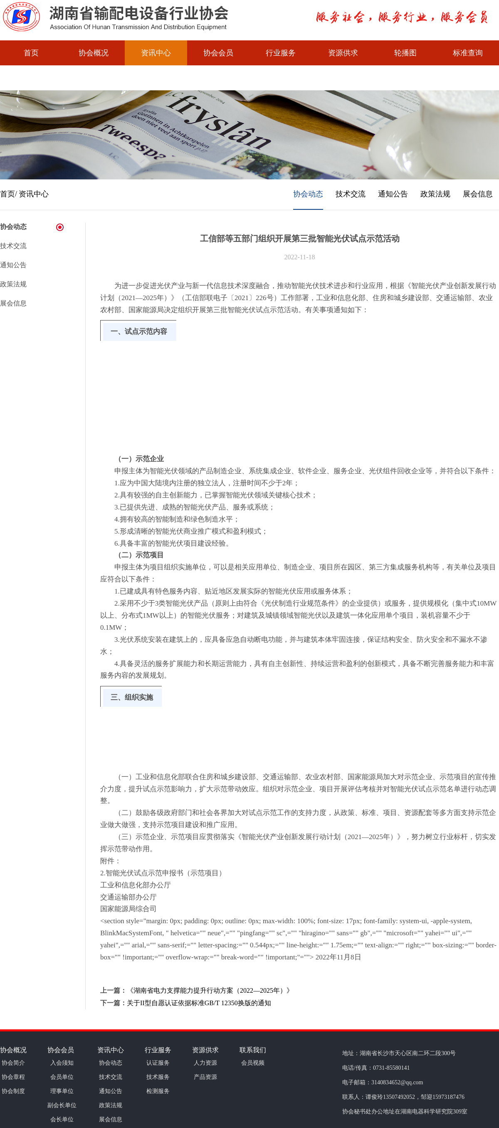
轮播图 (405, 53)
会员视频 (31, 78)
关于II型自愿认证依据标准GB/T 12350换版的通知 (199, 1002)
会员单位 (62, 1077)
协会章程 (13, 1077)
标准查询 (468, 53)
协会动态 (308, 194)
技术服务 (158, 1077)
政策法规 (435, 194)
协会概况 (94, 53)
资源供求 (343, 53)
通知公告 (393, 194)
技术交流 (351, 194)
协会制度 (13, 1091)
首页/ (8, 194)
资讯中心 (156, 53)
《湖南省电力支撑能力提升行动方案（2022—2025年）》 (210, 990)
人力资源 (205, 1063)
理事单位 (62, 1091)
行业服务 (281, 53)
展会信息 (478, 194)
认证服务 (158, 1063)
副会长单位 (62, 1105)
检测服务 (158, 1091)
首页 (31, 53)
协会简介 (13, 1063)
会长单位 (62, 1119)
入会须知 (62, 1063)
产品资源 (205, 1077)
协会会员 (218, 53)
